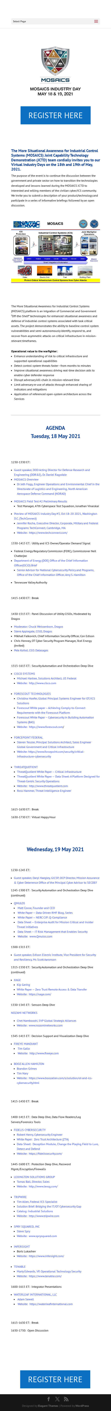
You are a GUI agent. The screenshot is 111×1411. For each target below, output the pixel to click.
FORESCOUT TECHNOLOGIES (32, 693)
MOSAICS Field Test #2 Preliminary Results (40, 501)
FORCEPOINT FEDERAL (28, 737)
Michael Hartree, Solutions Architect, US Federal (47, 678)
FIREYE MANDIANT (26, 1044)
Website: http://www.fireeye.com (38, 1053)
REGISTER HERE (55, 115)
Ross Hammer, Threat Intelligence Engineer (44, 790)
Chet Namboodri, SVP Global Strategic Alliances (46, 1020)
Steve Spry (23, 1231)
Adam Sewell (25, 1299)
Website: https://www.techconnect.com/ (42, 532)
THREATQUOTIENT (26, 767)
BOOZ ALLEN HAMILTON (29, 1064)
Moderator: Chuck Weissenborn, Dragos (38, 626)
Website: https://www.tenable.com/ (39, 1276)
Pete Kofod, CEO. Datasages (31, 650)
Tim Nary (22, 1073)
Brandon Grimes (27, 1068)
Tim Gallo (23, 1048)
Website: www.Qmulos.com (34, 936)
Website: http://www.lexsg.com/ (37, 1186)
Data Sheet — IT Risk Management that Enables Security (52, 931)
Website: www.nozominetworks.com (40, 1025)
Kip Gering (23, 984)
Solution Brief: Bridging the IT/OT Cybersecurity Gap (49, 1206)
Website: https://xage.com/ (34, 994)
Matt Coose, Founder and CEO (36, 908)
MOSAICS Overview (26, 479)
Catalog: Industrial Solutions (35, 1211)
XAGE (17, 980)
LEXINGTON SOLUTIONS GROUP (34, 1177)
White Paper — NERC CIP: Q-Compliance (42, 917)
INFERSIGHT (22, 1246)
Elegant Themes (48, 1406)
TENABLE (20, 1266)
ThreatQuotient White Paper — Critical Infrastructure (49, 772)
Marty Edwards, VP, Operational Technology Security (49, 1271)
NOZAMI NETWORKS (24, 1013)
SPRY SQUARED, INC (27, 1226)
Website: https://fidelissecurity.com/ (39, 1153)
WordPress (82, 1406)
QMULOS (19, 903)
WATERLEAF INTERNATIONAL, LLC (35, 1294)
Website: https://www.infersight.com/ (40, 1256)
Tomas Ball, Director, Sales (33, 1181)
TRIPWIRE (20, 1197)
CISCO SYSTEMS (24, 673)
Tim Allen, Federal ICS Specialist (37, 1201)
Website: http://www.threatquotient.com (42, 786)
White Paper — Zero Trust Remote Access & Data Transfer (52, 989)
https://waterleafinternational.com (51, 1304)
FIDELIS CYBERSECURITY (30, 1130)
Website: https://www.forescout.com (40, 727)
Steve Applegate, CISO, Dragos (33, 631)
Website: (23, 1304)
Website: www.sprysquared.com (37, 1236)
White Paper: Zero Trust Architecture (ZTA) (43, 1139)
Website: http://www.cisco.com (36, 683)
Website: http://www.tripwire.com (38, 1216)
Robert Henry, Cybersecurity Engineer (39, 1134)
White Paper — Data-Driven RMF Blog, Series (45, 912)
